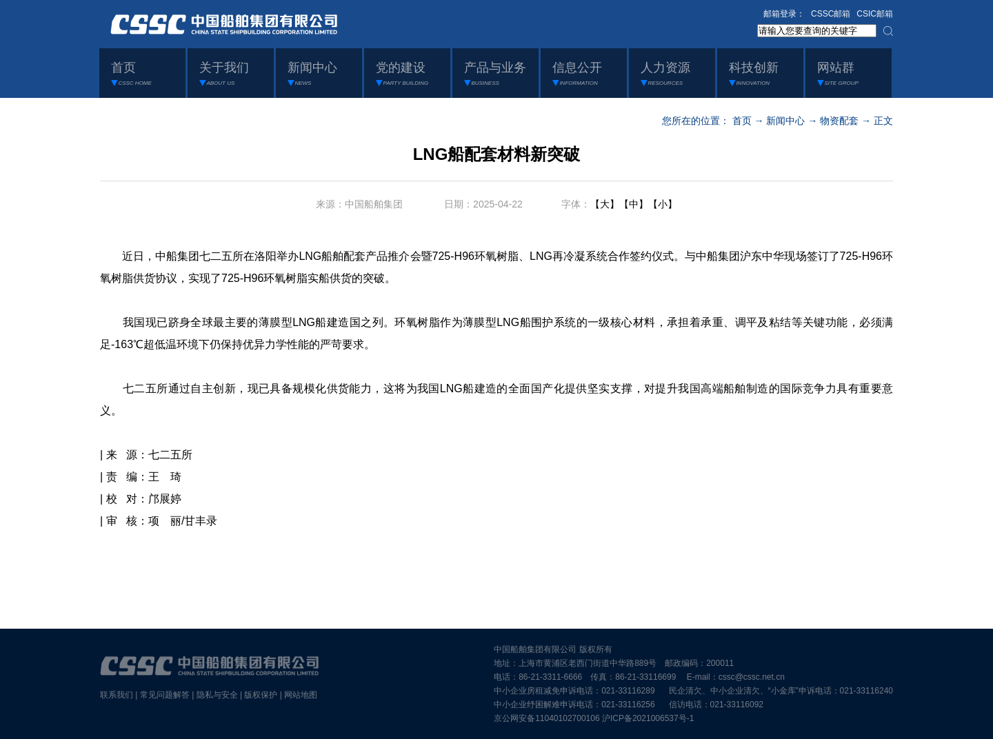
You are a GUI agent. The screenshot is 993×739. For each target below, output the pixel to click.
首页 (742, 120)
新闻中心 (785, 120)
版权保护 (260, 695)
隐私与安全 (217, 695)
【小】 (662, 204)
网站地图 (300, 695)
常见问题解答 (165, 695)
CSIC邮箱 (874, 14)
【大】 (604, 204)
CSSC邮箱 (830, 14)
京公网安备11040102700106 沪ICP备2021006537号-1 (594, 718)
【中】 (633, 204)
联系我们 (116, 695)
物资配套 (839, 120)
